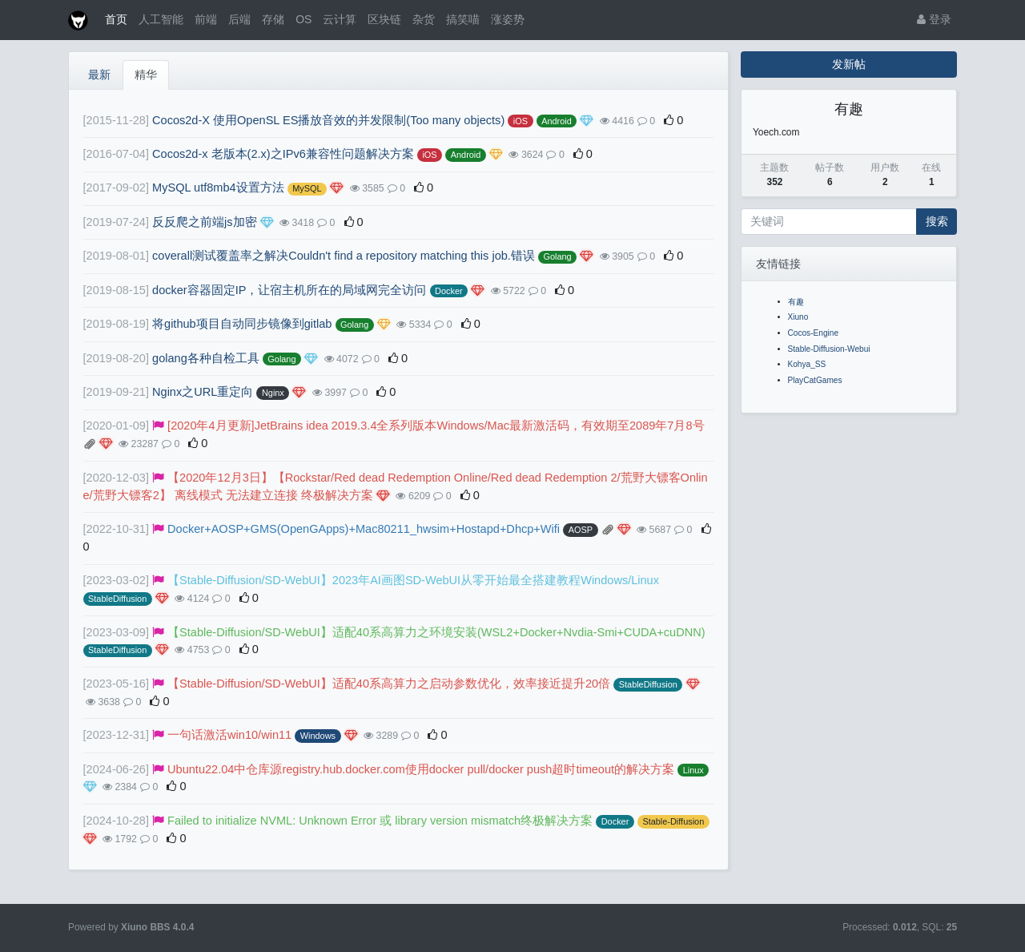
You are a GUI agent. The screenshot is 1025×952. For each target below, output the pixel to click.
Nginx (273, 392)
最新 (99, 74)
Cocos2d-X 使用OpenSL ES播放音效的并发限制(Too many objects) (328, 120)
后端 (239, 19)
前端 (206, 19)
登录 (934, 19)
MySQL (306, 188)
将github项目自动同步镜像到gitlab (242, 323)
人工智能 (161, 19)
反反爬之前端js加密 (204, 222)
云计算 (339, 19)
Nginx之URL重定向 (202, 391)
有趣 (796, 301)
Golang (557, 256)
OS (303, 19)
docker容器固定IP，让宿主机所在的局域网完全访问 (289, 290)
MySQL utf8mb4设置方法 (218, 187)
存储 (273, 19)
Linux (693, 770)
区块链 (384, 19)
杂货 (423, 19)
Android (556, 121)
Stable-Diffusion (673, 821)
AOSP (581, 529)
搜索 (937, 221)
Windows (318, 735)
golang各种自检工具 (205, 358)
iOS (520, 121)
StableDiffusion (117, 598)
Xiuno (798, 317)
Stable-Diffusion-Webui (829, 349)
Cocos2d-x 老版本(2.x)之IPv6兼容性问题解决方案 (283, 153)
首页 (116, 19)
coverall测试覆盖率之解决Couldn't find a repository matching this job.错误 (343, 255)
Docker (449, 291)
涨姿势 (508, 19)
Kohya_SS (807, 364)
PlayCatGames (815, 380)
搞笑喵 (463, 19)
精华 (146, 74)
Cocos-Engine (813, 333)
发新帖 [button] (849, 64)
